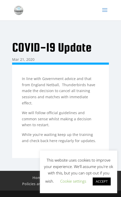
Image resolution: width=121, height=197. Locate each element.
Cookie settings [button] (73, 181)
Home (37, 177)
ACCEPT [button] (102, 181)
